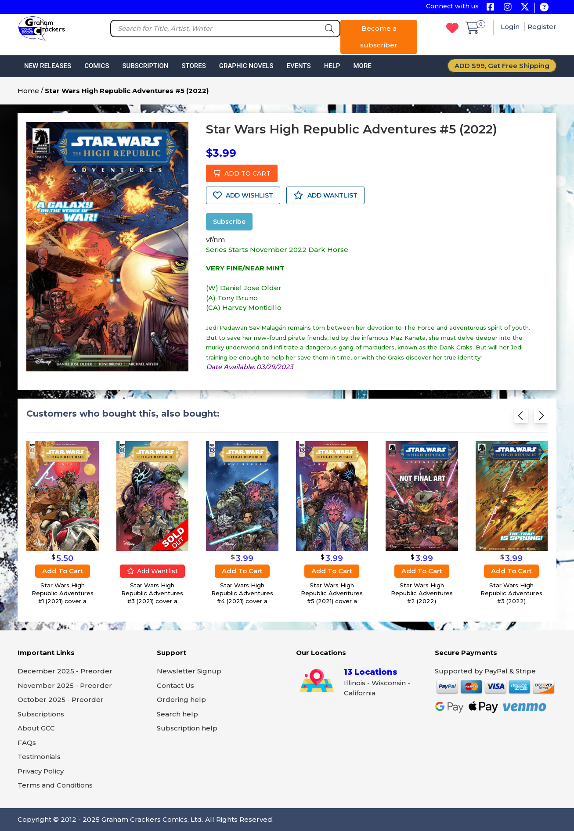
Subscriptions (41, 714)
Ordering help (181, 699)
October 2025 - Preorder (61, 699)
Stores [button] (193, 66)
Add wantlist (152, 571)
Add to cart (62, 570)
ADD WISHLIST (243, 195)
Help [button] (332, 66)
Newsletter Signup (189, 671)
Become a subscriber (378, 36)
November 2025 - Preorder (65, 685)
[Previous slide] (521, 417)
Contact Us (175, 685)
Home (28, 90)
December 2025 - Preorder (65, 671)
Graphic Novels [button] (246, 66)
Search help (177, 714)
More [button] (362, 66)
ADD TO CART (242, 173)
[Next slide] (541, 417)
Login (511, 26)
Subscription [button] (146, 66)
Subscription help (187, 728)
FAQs (27, 742)
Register (541, 26)
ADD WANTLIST (325, 195)
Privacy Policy (41, 771)
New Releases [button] (47, 66)
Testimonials (39, 756)
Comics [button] (96, 66)
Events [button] (298, 66)
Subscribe (229, 222)
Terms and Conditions (55, 785)
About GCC (36, 728)
